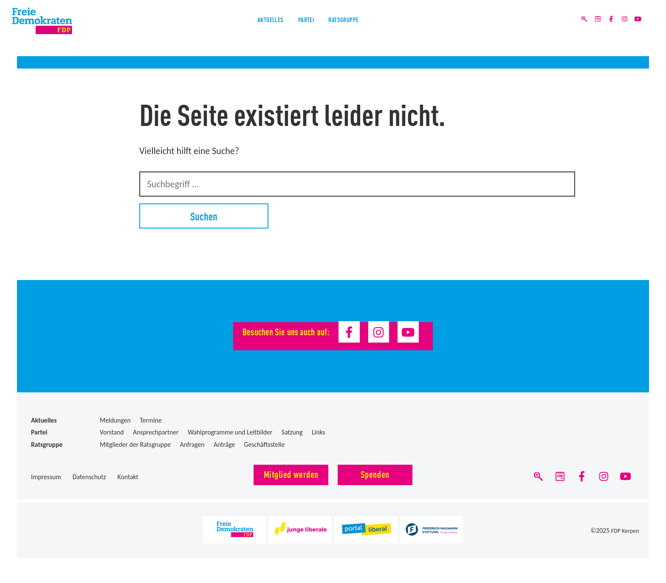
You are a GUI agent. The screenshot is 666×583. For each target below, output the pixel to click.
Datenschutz (89, 477)
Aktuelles (252, 29)
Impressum (46, 477)
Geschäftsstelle (264, 444)
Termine (151, 420)
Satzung (292, 432)
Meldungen (115, 420)
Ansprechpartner (156, 432)
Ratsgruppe (360, 29)
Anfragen (192, 444)
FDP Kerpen (623, 534)
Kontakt (128, 477)
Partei (304, 29)
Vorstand (112, 432)
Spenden (375, 474)
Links (318, 432)
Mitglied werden (291, 474)
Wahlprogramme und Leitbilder (230, 432)
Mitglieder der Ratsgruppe (135, 444)
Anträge (224, 444)
